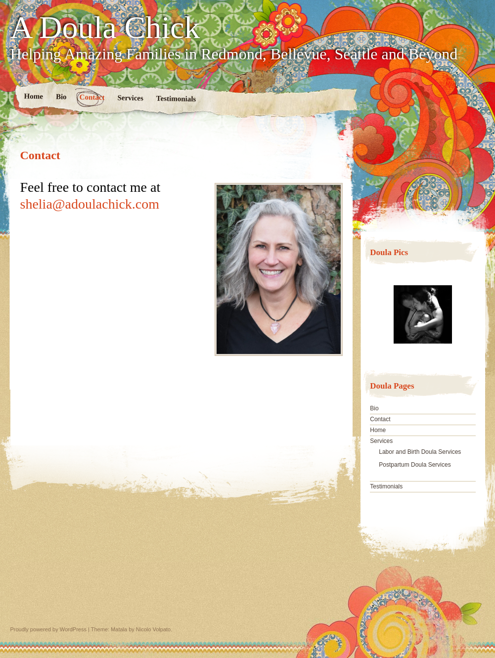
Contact (91, 97)
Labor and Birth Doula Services (420, 451)
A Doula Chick (105, 27)
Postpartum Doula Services (414, 464)
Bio (60, 96)
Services (130, 97)
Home (33, 96)
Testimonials (176, 98)
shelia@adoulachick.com (90, 204)
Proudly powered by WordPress (48, 629)
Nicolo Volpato (153, 629)
